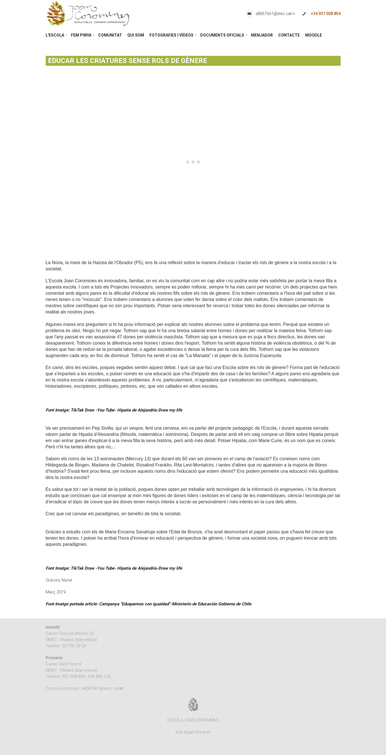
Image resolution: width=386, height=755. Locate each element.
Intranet (203, 732)
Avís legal (184, 732)
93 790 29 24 (74, 645)
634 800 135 (99, 676)
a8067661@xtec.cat (275, 13)
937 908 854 (73, 676)
